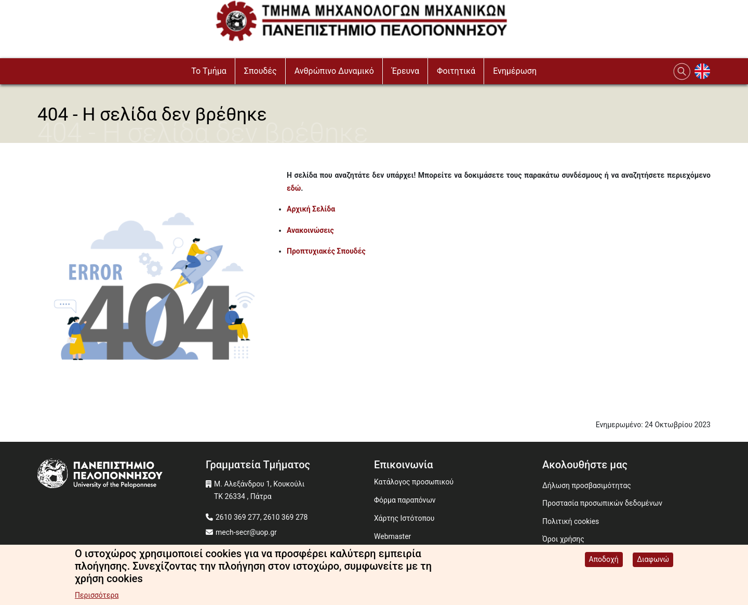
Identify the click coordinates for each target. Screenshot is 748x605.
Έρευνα (405, 71)
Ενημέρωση (515, 71)
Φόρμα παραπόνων (405, 500)
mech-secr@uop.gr (246, 532)
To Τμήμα (208, 71)
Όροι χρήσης (563, 539)
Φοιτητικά (456, 71)
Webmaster (392, 536)
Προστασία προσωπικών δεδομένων (602, 503)
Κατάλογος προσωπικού (413, 482)
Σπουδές (260, 71)
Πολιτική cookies (570, 521)
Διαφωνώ (653, 563)
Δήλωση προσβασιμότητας (586, 485)
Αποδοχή (604, 563)
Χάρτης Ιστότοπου (404, 518)
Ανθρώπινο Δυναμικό (334, 71)
